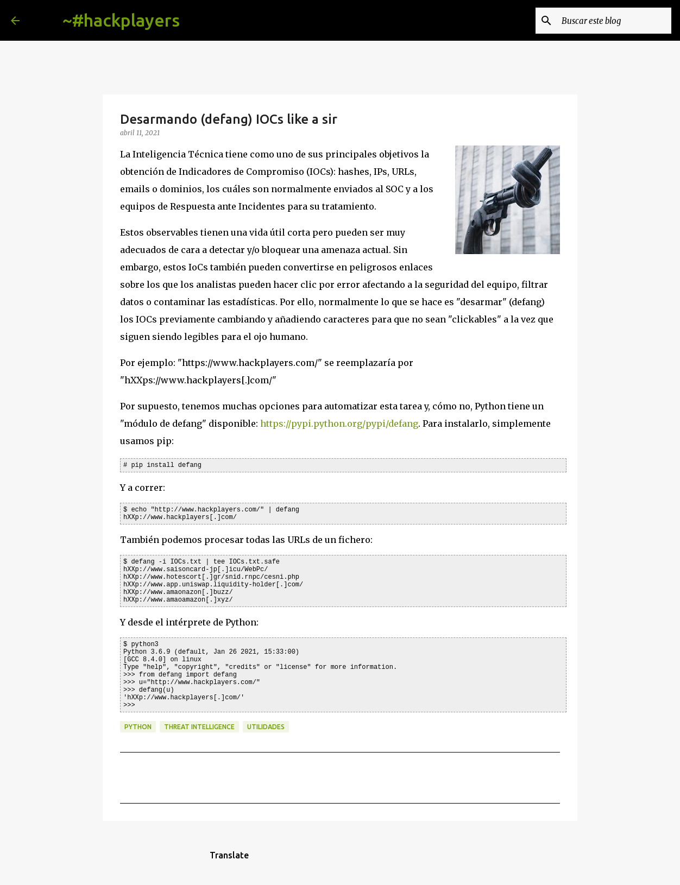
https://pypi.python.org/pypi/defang (339, 423)
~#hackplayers (121, 20)
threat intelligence (199, 726)
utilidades (266, 726)
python (138, 726)
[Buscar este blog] (614, 21)
